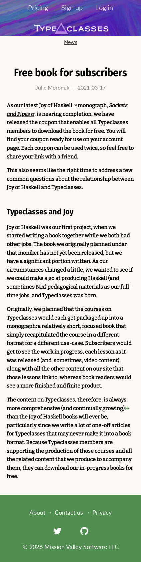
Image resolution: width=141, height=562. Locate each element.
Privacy (102, 512)
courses (94, 309)
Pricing (38, 7)
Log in (104, 7)
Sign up (72, 7)
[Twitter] (57, 530)
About (37, 512)
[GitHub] (84, 530)
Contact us (69, 512)
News (70, 42)
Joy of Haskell (55, 105)
